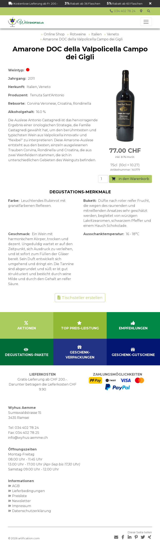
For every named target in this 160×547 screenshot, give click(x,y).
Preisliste (19, 496)
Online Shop (54, 34)
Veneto (113, 34)
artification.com (29, 538)
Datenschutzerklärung (31, 511)
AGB (16, 486)
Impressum (21, 506)
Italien (96, 34)
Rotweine (78, 34)
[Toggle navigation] (146, 22)
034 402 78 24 (27, 428)
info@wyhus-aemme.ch (28, 438)
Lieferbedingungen (28, 491)
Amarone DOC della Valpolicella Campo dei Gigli (82, 39)
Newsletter (21, 501)
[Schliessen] (150, 4)
